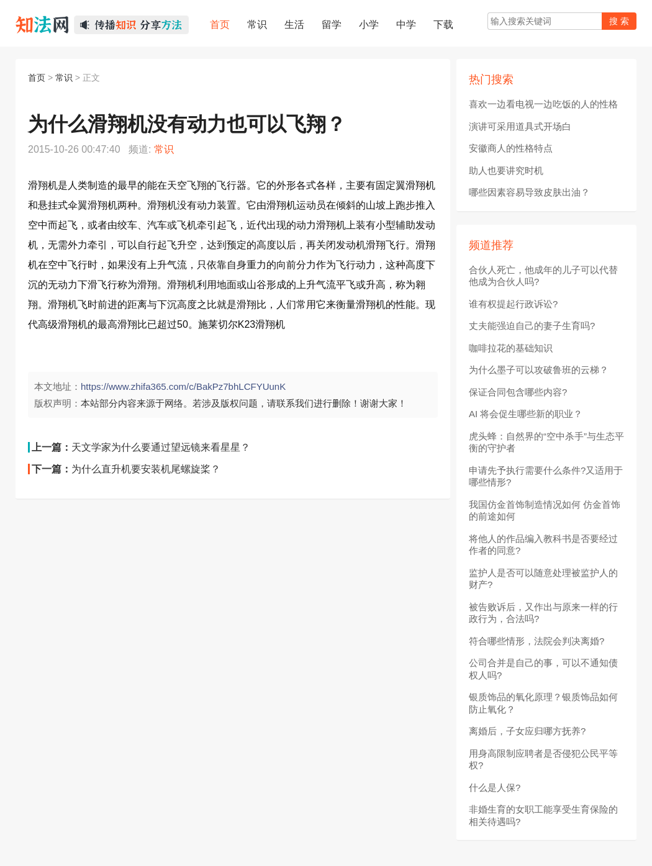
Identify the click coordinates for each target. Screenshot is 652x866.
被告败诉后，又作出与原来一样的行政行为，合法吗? (543, 613)
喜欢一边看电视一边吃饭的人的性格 (543, 104)
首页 (36, 78)
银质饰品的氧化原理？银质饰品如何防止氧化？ (543, 703)
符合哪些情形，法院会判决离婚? (536, 641)
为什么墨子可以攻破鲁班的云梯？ (539, 369)
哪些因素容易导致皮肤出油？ (529, 192)
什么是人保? (494, 787)
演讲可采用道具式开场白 (520, 126)
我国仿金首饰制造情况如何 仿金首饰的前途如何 (544, 510)
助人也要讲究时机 (506, 170)
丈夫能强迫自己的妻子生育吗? (532, 325)
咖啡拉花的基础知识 (511, 348)
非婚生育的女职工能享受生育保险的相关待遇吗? (543, 815)
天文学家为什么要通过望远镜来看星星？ (160, 447)
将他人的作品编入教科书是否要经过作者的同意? (543, 544)
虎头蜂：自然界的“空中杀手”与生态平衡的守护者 (546, 442)
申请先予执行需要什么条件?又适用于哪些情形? (546, 476)
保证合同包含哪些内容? (518, 392)
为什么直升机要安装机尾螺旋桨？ (145, 469)
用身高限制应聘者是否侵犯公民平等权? (543, 759)
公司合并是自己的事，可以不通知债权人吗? (543, 668)
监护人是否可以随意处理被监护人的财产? (543, 578)
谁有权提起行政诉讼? (513, 304)
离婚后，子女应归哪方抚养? (527, 731)
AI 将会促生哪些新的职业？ (525, 413)
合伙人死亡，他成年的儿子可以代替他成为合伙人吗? (543, 275)
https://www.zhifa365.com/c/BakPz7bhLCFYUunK (183, 386)
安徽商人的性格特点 (511, 148)
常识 (64, 78)
